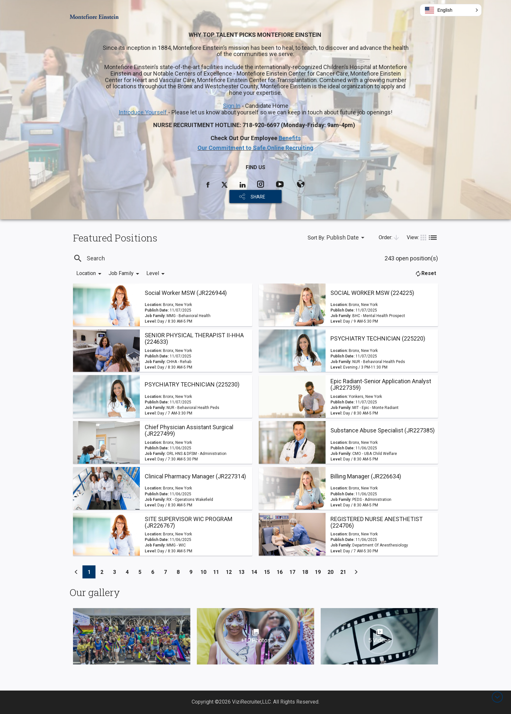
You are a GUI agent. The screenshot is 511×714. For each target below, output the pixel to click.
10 (205, 571)
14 (256, 571)
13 (243, 571)
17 (294, 571)
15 (268, 571)
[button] (450, 10)
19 (319, 571)
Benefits (290, 138)
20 (332, 571)
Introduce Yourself (143, 112)
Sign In (232, 105)
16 (281, 571)
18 (307, 571)
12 (230, 571)
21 (345, 571)
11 (218, 571)
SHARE (258, 196)
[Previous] (76, 571)
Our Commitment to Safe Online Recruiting (255, 147)
